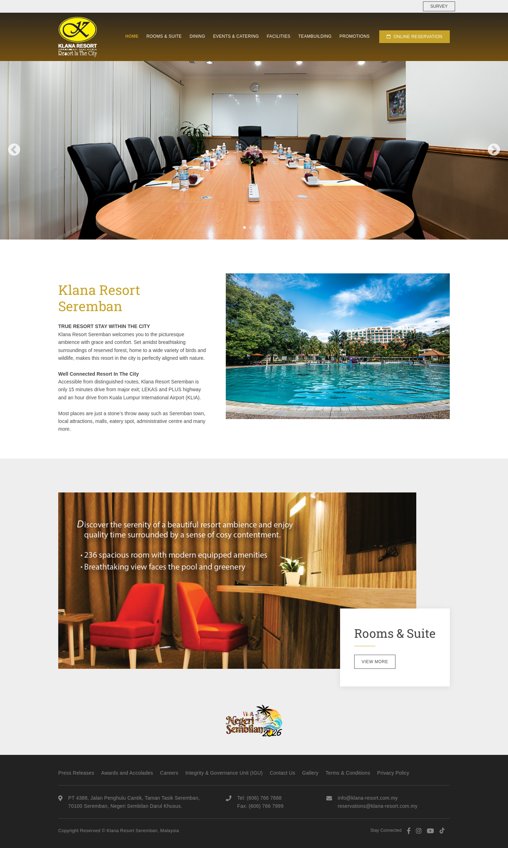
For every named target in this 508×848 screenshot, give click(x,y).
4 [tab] (263, 227)
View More (375, 661)
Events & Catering (236, 36)
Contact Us (282, 773)
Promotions (354, 36)
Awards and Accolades (127, 773)
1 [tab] (244, 227)
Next (494, 150)
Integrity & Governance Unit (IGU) (223, 773)
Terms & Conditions (348, 773)
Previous (14, 150)
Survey (439, 6)
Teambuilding (315, 36)
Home (131, 36)
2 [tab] (251, 227)
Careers (169, 773)
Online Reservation (414, 36)
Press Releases (76, 773)
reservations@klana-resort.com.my (377, 806)
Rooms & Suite (164, 36)
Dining (197, 36)
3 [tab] (257, 227)
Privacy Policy (393, 773)
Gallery (310, 773)
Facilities (278, 36)
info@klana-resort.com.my (368, 798)
